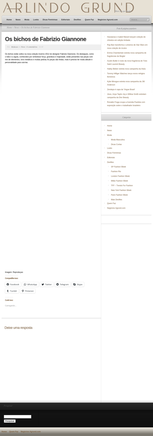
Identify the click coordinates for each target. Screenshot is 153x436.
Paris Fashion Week (119, 195)
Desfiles (77, 20)
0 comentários (32, 47)
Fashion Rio (116, 171)
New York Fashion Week (121, 190)
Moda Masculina (118, 140)
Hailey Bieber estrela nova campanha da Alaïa (126, 69)
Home (9, 20)
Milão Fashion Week (119, 181)
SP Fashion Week (118, 167)
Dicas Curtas (116, 144)
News (18, 20)
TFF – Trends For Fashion (122, 185)
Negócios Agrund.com (108, 20)
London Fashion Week (120, 176)
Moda (27, 20)
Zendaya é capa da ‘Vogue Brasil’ (121, 89)
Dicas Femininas (50, 20)
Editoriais (65, 20)
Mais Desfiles (116, 200)
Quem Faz (89, 20)
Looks (36, 20)
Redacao (14, 47)
